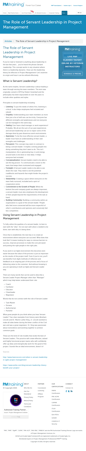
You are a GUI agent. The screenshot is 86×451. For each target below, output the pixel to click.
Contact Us (69, 388)
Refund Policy (28, 400)
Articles (8, 41)
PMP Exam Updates (56, 5)
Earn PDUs (55, 414)
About (64, 13)
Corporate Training (54, 13)
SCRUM (54, 418)
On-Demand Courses (41, 13)
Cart (80, 12)
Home (4, 13)
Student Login (67, 5)
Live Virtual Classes (27, 13)
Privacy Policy (28, 397)
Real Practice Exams (14, 13)
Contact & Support (78, 5)
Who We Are (28, 388)
